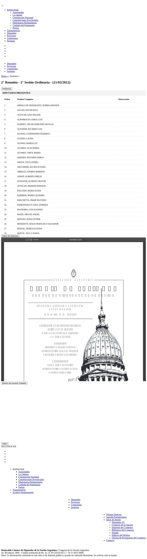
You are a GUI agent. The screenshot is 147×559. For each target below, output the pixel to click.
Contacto (110, 540)
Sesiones (11, 41)
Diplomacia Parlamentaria (25, 23)
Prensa (16, 28)
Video (4, 444)
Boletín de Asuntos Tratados (14, 383)
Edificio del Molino (121, 535)
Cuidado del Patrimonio (24, 25)
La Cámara (23, 474)
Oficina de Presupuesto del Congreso (129, 538)
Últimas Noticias (114, 514)
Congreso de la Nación (122, 525)
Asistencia (6, 89)
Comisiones (12, 38)
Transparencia (13, 30)
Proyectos (11, 35)
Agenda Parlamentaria (116, 517)
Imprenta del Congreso (122, 527)
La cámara (17, 15)
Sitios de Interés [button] (113, 519)
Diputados (11, 33)
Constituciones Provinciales (25, 20)
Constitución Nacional (23, 17)
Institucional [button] (12, 10)
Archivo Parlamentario (23, 492)
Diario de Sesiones (10, 236)
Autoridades (18, 12)
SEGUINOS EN (8, 446)
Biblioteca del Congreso (123, 530)
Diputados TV (118, 522)
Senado (115, 532)
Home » (5, 76)
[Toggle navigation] (2, 5)
